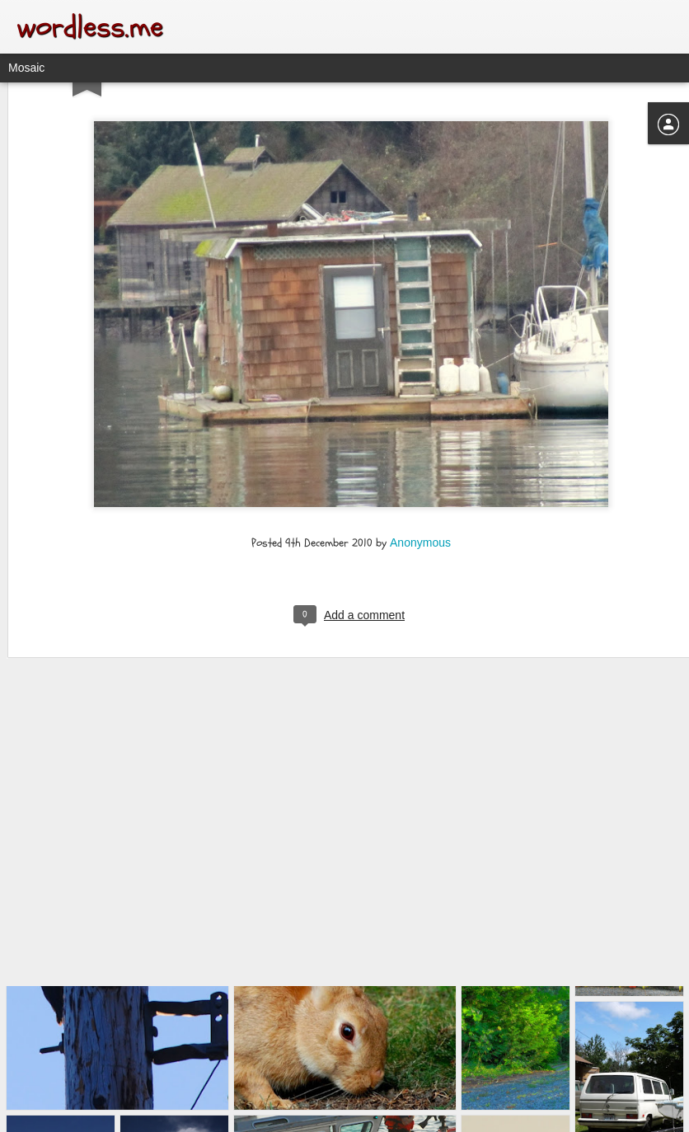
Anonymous (420, 472)
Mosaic (26, 67)
